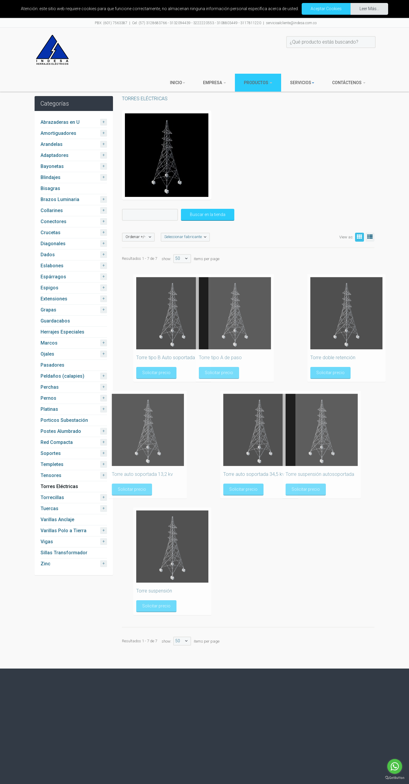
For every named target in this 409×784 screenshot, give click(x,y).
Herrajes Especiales (62, 332)
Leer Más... (369, 8)
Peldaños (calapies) (62, 376)
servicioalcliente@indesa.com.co (291, 23)
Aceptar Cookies (326, 8)
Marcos (49, 343)
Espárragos (53, 277)
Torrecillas (52, 497)
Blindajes (51, 177)
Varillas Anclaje (57, 519)
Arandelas (52, 144)
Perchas (50, 387)
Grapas (48, 310)
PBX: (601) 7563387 (111, 23)
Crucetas (51, 232)
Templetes (52, 464)
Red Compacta (57, 442)
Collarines (52, 210)
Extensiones (54, 299)
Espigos (49, 288)
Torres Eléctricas (59, 486)
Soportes (51, 453)
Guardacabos (55, 321)
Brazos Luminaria (60, 199)
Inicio (177, 82)
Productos (258, 82)
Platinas (49, 409)
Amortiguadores (58, 133)
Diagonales (53, 243)
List (369, 237)
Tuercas (49, 508)
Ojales (47, 354)
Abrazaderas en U (60, 122)
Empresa (214, 82)
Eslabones (52, 265)
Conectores (53, 221)
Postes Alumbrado (61, 431)
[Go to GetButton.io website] (394, 778)
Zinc (45, 564)
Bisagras (50, 188)
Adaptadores (55, 155)
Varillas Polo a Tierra (63, 530)
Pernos (48, 398)
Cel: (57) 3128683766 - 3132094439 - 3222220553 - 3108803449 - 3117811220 (196, 23)
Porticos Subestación (64, 420)
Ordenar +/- (135, 236)
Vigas (47, 541)
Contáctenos (348, 82)
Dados (48, 254)
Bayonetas (52, 166)
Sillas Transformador (64, 552)
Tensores (51, 475)
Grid (358, 237)
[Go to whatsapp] (394, 766)
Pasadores (52, 365)
